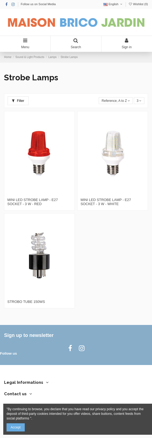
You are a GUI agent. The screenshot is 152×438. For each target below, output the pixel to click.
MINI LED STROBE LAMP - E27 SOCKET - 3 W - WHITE (105, 202)
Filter (18, 101)
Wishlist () (138, 4)
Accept (16, 427)
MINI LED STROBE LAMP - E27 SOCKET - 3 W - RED (32, 202)
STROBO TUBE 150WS (26, 302)
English (113, 4)
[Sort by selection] (116, 100)
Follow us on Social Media (38, 4)
